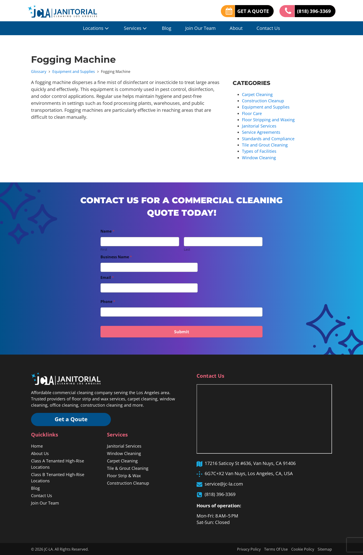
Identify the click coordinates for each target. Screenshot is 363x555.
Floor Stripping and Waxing (268, 119)
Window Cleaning (259, 157)
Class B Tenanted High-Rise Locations (57, 477)
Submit (181, 331)
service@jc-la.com (224, 483)
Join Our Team (200, 28)
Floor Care (252, 113)
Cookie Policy (302, 548)
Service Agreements (261, 132)
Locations (96, 28)
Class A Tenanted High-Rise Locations (57, 463)
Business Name (116, 256)
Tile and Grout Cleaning (265, 144)
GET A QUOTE (249, 10)
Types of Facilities (259, 150)
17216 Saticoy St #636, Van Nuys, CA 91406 (250, 462)
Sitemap (325, 548)
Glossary (38, 71)
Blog (166, 28)
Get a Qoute (71, 419)
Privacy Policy (249, 548)
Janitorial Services (259, 125)
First (103, 249)
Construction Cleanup (263, 100)
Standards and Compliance (268, 138)
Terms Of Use (276, 548)
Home (37, 445)
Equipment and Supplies (73, 71)
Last (187, 249)
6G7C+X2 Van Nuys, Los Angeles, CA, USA (249, 473)
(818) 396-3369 (312, 10)
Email (107, 277)
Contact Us (268, 28)
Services (136, 28)
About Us (40, 453)
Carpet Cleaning (257, 94)
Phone (107, 301)
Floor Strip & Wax (124, 475)
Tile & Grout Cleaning (127, 468)
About (236, 28)
